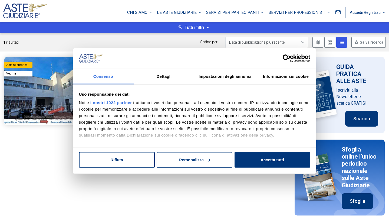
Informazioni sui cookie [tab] (286, 76)
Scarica (361, 118)
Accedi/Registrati (366, 11)
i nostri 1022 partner (111, 102)
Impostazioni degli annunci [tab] (225, 76)
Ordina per (208, 42)
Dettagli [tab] (164, 76)
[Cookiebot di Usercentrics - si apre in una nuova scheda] (286, 58)
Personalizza (194, 159)
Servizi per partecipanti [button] (233, 11)
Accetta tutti (272, 159)
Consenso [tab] (103, 76)
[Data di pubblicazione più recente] (266, 42)
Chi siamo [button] (138, 11)
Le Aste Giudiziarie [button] (177, 11)
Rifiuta (116, 159)
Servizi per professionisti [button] (298, 11)
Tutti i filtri (194, 27)
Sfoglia (357, 201)
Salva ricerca (371, 42)
